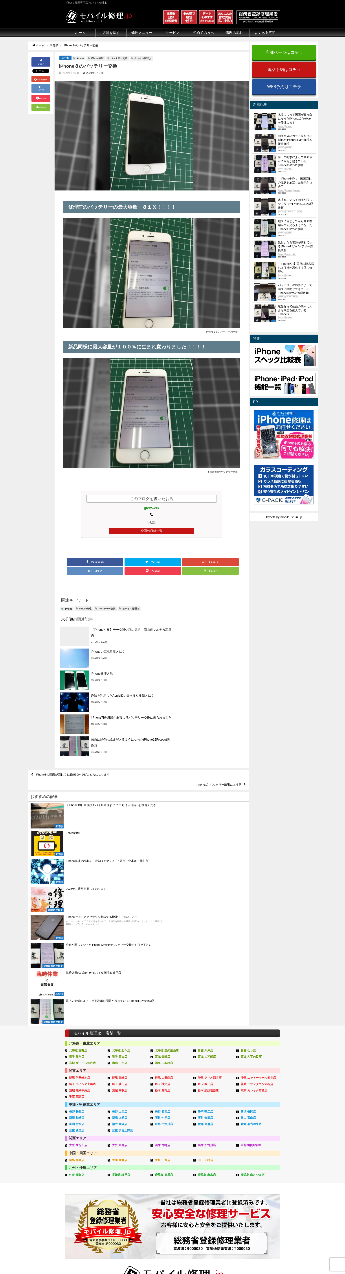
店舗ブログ (253, 1209)
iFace (159, 1184)
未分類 (65, 58)
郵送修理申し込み (212, 1199)
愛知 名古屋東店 (251, 945)
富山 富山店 (248, 939)
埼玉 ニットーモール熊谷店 (258, 899)
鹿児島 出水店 (207, 996)
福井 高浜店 (119, 945)
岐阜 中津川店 (164, 945)
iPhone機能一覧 (257, 1194)
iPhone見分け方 (257, 1189)
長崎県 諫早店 (121, 996)
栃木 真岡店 (162, 911)
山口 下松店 (205, 981)
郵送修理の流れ (211, 1179)
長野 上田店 (119, 932)
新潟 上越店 (119, 939)
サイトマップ (245, 1260)
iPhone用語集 (255, 1174)
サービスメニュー (167, 1169)
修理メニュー (141, 32)
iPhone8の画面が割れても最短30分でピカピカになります (75, 708)
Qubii (159, 1193)
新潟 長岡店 (248, 932)
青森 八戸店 (205, 871)
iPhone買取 (163, 1179)
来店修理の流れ (211, 1174)
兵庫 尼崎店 (162, 966)
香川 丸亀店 (119, 981)
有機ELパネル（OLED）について (86, 1211)
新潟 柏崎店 (76, 939)
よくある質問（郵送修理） (218, 1214)
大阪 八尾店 (119, 966)
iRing (158, 1189)
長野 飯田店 (162, 932)
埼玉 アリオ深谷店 (210, 899)
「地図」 (151, 522)
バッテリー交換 (118, 58)
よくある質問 (264, 32)
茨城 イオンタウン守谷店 (257, 905)
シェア (41, 62)
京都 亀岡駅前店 (251, 966)
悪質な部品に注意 (77, 1194)
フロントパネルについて (82, 1204)
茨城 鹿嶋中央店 (79, 911)
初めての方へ (203, 32)
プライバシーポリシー (216, 1260)
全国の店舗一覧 (151, 531)
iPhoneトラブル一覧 (260, 1179)
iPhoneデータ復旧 (122, 1189)
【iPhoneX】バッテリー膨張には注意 (215, 719)
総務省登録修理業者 (78, 1179)
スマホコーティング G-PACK (175, 1174)
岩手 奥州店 (76, 877)
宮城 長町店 (162, 877)
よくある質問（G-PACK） (218, 1225)
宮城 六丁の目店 (251, 877)
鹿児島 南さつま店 (252, 996)
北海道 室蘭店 (78, 871)
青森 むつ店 (248, 871)
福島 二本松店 (164, 884)
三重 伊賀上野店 (122, 951)
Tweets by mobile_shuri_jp (284, 517)
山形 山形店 (119, 884)
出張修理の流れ (211, 1184)
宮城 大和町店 (207, 877)
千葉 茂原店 (76, 917)
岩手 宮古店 (119, 877)
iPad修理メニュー (122, 1179)
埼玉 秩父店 (162, 905)
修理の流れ (234, 32)
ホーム (80, 32)
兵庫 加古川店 (207, 966)
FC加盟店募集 (255, 1219)
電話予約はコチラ (284, 69)
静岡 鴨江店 (205, 932)
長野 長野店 (76, 932)
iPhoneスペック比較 (260, 1199)
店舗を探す (111, 32)
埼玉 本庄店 (205, 905)
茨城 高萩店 (119, 911)
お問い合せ (208, 1189)
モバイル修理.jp (142, 58)
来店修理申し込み (212, 1194)
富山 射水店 (76, 945)
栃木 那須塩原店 (208, 911)
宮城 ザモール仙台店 (82, 884)
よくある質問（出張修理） (218, 1219)
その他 (250, 1169)
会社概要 (190, 1260)
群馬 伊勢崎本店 (79, 899)
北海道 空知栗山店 (167, 871)
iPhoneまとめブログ (260, 1204)
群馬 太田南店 (164, 899)
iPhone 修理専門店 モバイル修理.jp (120, 1261)
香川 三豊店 (162, 981)
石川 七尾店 (162, 939)
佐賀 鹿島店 (76, 996)
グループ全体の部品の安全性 (85, 1199)
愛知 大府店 (205, 945)
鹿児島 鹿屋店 (164, 996)
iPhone (80, 58)
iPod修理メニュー (122, 1184)
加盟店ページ (268, 1260)
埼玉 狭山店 (119, 905)
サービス (173, 32)
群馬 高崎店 (119, 899)
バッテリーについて (78, 1218)
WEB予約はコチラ (284, 86)
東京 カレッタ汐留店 (254, 911)
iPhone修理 (97, 58)
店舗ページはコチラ (284, 52)
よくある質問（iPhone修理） (220, 1209)
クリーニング (74, 1184)
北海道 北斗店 (121, 871)
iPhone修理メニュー (124, 1174)
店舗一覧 (252, 1214)
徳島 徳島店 (76, 981)
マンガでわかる (75, 1189)
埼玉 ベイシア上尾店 (82, 905)
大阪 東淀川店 (78, 966)
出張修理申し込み (212, 1204)
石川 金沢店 (205, 939)
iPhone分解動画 (257, 1184)
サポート (206, 1169)
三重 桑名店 (76, 951)
